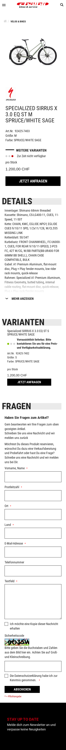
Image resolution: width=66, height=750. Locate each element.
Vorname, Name (15, 468)
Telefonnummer (14, 562)
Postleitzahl (12, 487)
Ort (6, 506)
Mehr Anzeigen (23, 298)
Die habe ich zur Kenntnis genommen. (33, 678)
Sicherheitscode (14, 635)
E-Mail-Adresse (14, 543)
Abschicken (22, 689)
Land (8, 525)
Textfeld (9, 581)
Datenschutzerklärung (28, 676)
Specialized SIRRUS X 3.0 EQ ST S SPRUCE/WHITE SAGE (28, 332)
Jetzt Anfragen (33, 181)
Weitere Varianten (31, 150)
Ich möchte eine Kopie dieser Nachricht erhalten (34, 626)
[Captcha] (33, 666)
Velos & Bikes (18, 21)
